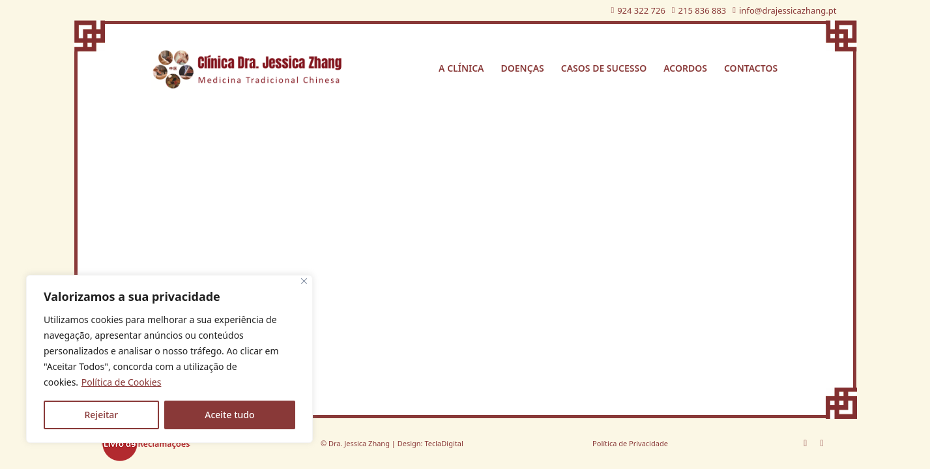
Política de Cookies (121, 382)
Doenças (522, 68)
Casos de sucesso (604, 68)
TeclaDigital (443, 443)
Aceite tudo (229, 414)
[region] (169, 359)
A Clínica (461, 68)
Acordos (685, 68)
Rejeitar (101, 414)
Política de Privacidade (630, 443)
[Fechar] (304, 281)
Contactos (750, 68)
